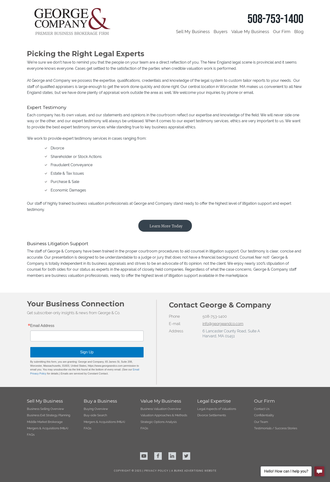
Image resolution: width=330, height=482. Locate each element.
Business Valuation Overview (161, 409)
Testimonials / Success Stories (275, 428)
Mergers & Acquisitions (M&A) (47, 428)
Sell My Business (193, 31)
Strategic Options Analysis (159, 422)
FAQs (31, 434)
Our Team (261, 422)
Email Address (42, 326)
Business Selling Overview (45, 409)
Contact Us (261, 409)
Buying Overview (96, 409)
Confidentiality (264, 415)
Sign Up (87, 352)
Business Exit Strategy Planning (48, 415)
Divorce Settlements (211, 415)
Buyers (221, 31)
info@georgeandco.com (222, 323)
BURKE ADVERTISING (188, 470)
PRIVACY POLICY (156, 470)
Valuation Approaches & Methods (164, 415)
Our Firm (281, 31)
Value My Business (250, 31)
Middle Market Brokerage (45, 422)
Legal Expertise (214, 401)
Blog (299, 31)
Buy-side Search (95, 415)
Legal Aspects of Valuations (216, 409)
